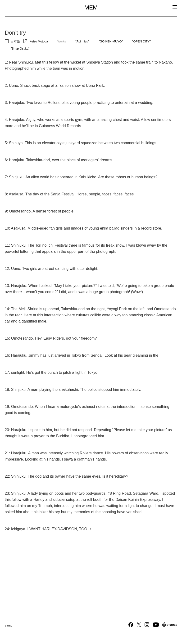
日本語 (15, 41)
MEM (91, 7)
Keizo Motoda (38, 41)
